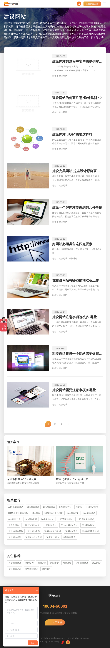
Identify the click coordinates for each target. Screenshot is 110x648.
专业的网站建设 (15, 531)
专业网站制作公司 (52, 531)
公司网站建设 (81, 563)
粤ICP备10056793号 (49, 642)
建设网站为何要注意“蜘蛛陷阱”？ (77, 98)
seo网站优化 (73, 513)
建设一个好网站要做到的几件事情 (77, 207)
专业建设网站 (88, 525)
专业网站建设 (71, 531)
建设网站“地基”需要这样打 (72, 134)
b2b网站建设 (33, 507)
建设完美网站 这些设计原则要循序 (77, 171)
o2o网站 (36, 513)
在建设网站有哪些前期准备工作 (75, 280)
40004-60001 (54, 606)
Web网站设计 (47, 519)
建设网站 (63, 76)
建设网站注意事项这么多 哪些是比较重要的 (77, 317)
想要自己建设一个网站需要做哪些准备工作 (77, 354)
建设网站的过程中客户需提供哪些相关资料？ (77, 61)
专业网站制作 (33, 531)
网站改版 (67, 563)
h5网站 (79, 507)
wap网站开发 (14, 519)
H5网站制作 (92, 507)
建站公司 (46, 569)
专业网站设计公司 (33, 537)
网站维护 (54, 563)
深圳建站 (73, 258)
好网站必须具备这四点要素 (72, 244)
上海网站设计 (50, 525)
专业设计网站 (52, 537)
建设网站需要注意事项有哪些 (74, 390)
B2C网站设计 (65, 507)
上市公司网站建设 (85, 519)
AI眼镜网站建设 (15, 507)
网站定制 (42, 563)
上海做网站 (13, 525)
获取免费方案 (92, 4)
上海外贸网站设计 (31, 525)
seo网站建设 (89, 513)
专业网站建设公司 (90, 531)
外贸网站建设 (14, 563)
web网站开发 (31, 519)
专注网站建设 (69, 537)
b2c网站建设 (49, 507)
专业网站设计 (14, 537)
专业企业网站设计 (69, 525)
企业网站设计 (14, 569)
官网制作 (29, 563)
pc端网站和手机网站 (53, 513)
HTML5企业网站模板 (18, 513)
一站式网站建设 (65, 519)
